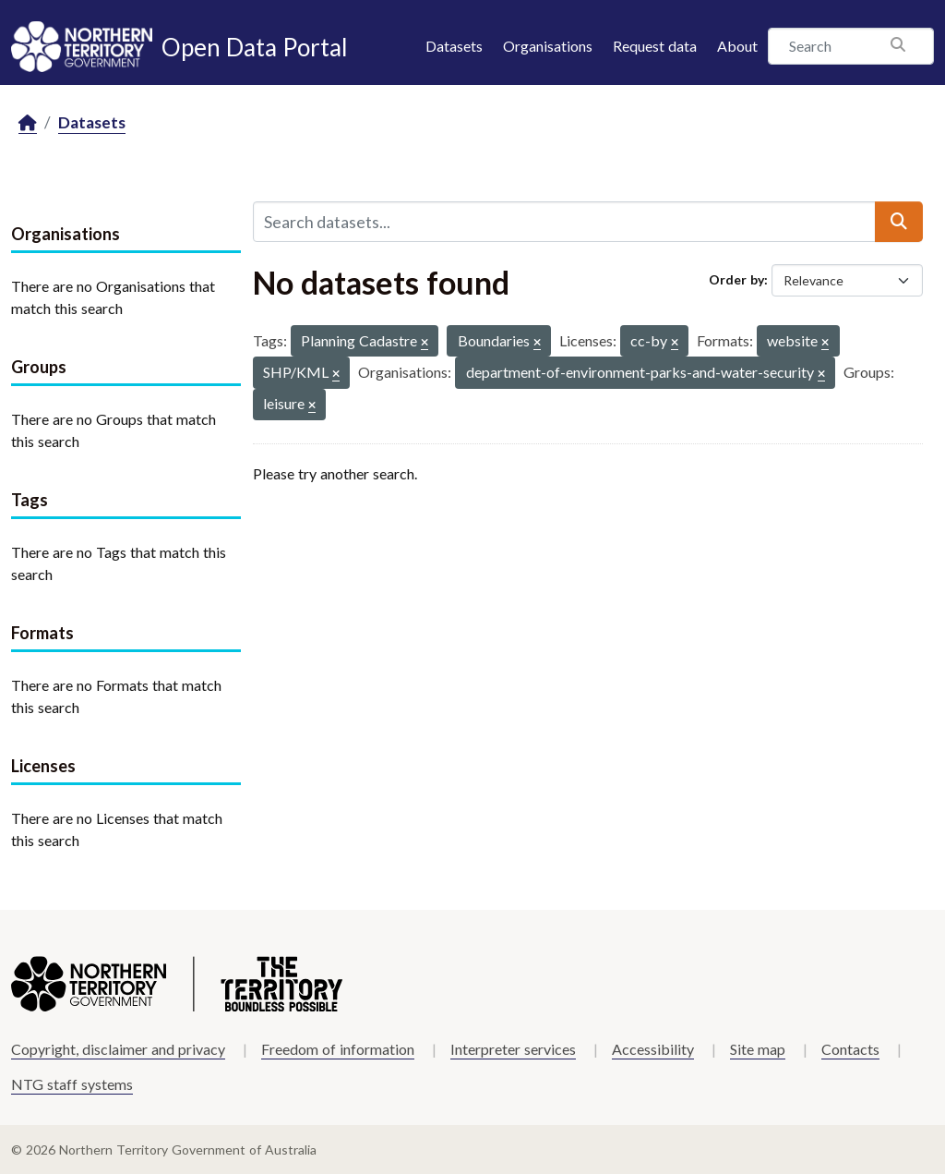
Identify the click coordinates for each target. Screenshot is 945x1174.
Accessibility (653, 1049)
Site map (757, 1049)
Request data (655, 45)
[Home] (27, 123)
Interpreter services (513, 1049)
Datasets (454, 45)
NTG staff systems (72, 1084)
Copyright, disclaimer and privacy (118, 1049)
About (737, 45)
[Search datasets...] (564, 221)
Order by (736, 279)
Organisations (547, 45)
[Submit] (899, 221)
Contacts (850, 1049)
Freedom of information (337, 1049)
